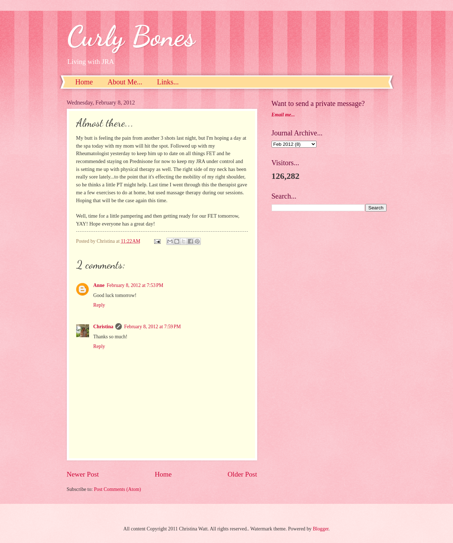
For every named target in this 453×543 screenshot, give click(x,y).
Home (84, 82)
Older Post (242, 474)
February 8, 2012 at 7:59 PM (152, 326)
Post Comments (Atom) (117, 489)
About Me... (124, 82)
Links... (168, 82)
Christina (103, 326)
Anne (99, 285)
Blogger (321, 529)
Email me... (283, 114)
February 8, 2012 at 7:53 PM (135, 285)
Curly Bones (131, 36)
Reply (99, 305)
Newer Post (83, 474)
